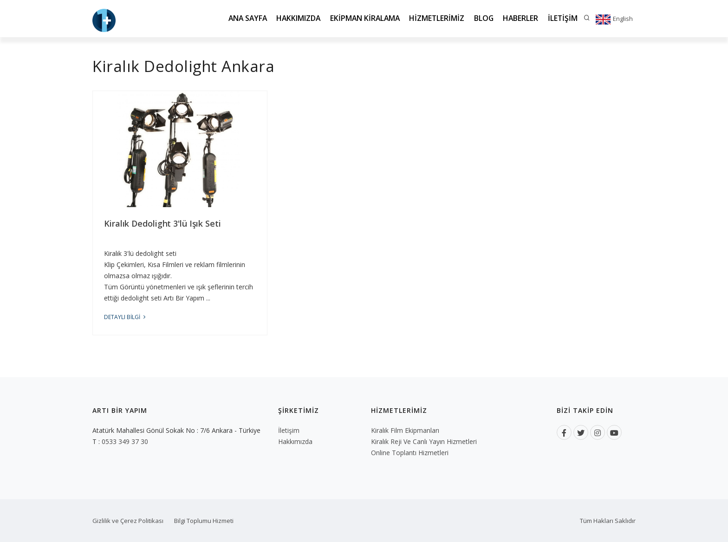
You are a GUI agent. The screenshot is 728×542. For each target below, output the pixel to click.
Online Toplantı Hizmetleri (409, 452)
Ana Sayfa (237, 18)
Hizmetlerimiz (433, 18)
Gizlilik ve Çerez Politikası (127, 520)
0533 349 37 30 (125, 441)
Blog (481, 18)
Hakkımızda (290, 18)
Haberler (519, 18)
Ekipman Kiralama (359, 18)
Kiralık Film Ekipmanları (405, 430)
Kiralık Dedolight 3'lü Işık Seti (162, 223)
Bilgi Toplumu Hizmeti (204, 520)
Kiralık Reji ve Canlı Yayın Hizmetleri (424, 441)
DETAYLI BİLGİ (125, 317)
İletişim (562, 18)
